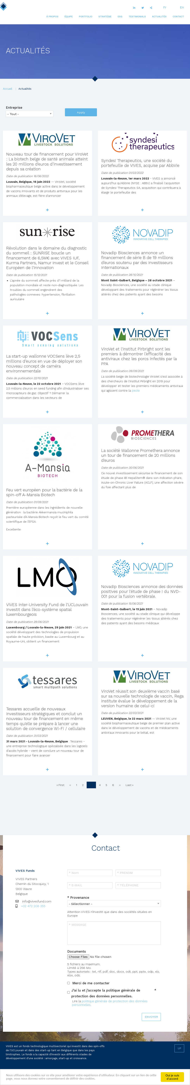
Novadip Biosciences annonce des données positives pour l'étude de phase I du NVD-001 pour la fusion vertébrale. (142, 591)
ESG (120, 16)
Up (179, 1048)
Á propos (52, 16)
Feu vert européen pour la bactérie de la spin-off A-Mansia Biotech (44, 492)
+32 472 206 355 (33, 906)
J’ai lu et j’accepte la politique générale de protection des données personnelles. (105, 993)
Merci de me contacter (91, 983)
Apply (81, 112)
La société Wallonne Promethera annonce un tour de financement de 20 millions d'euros (140, 455)
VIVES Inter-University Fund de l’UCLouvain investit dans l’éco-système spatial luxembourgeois (47, 609)
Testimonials (137, 16)
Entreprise (14, 107)
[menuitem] (52, 16)
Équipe (69, 16)
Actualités (159, 16)
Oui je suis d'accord (172, 1077)
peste (136, 390)
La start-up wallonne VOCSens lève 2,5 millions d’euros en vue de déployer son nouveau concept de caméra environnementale (44, 363)
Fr (164, 7)
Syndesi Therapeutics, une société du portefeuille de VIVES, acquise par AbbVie (140, 163)
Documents (76, 951)
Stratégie (104, 16)
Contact (178, 16)
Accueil (7, 88)
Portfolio (85, 16)
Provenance (79, 898)
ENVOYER (151, 1016)
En (182, 7)
